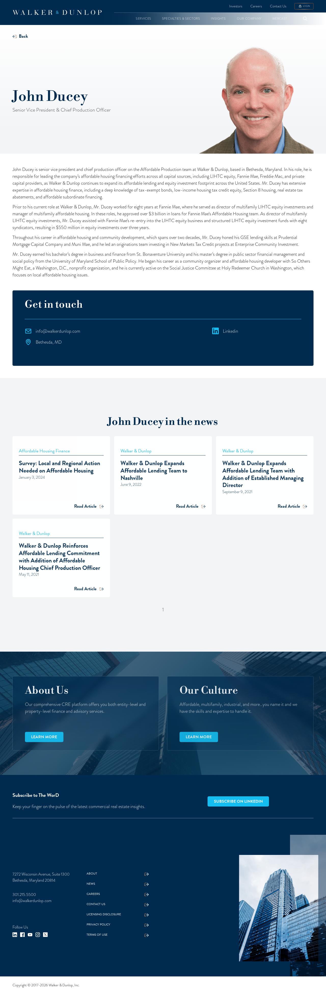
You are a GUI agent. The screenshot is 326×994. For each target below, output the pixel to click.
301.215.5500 (24, 894)
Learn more (44, 737)
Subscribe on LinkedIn (238, 801)
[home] (57, 12)
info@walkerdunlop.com (31, 901)
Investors (235, 6)
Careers (256, 6)
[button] (143, 18)
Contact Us (278, 6)
